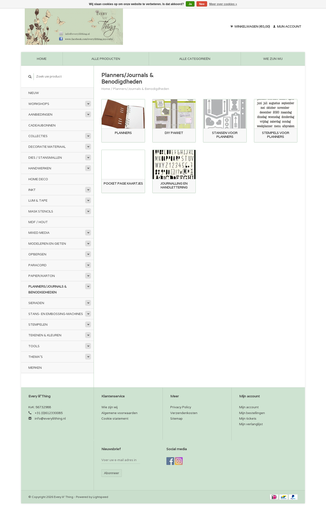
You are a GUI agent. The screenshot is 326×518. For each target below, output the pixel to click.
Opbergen (37, 254)
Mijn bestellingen (252, 413)
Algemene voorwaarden (119, 413)
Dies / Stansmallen (45, 158)
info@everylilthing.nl (50, 418)
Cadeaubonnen (42, 125)
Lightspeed (100, 497)
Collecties (38, 136)
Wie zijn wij (273, 59)
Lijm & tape (38, 200)
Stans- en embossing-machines (55, 314)
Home (42, 59)
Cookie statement (114, 418)
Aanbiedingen (40, 114)
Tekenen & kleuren (44, 335)
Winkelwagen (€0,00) (250, 26)
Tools (34, 346)
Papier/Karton (41, 276)
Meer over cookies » (223, 4)
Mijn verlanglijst (251, 424)
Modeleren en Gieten (47, 244)
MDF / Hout (38, 222)
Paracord (37, 265)
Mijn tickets (247, 418)
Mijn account (287, 26)
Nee (201, 4)
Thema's (35, 357)
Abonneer (111, 473)
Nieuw (33, 93)
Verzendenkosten (183, 413)
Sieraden (36, 303)
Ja (190, 4)
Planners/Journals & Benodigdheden (47, 289)
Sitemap (176, 418)
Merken (35, 368)
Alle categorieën (194, 59)
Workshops (38, 104)
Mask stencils (40, 211)
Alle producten (105, 59)
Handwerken (39, 168)
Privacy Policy (180, 407)
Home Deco (38, 179)
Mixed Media (38, 233)
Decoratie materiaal (47, 147)
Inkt (32, 190)
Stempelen (38, 324)
